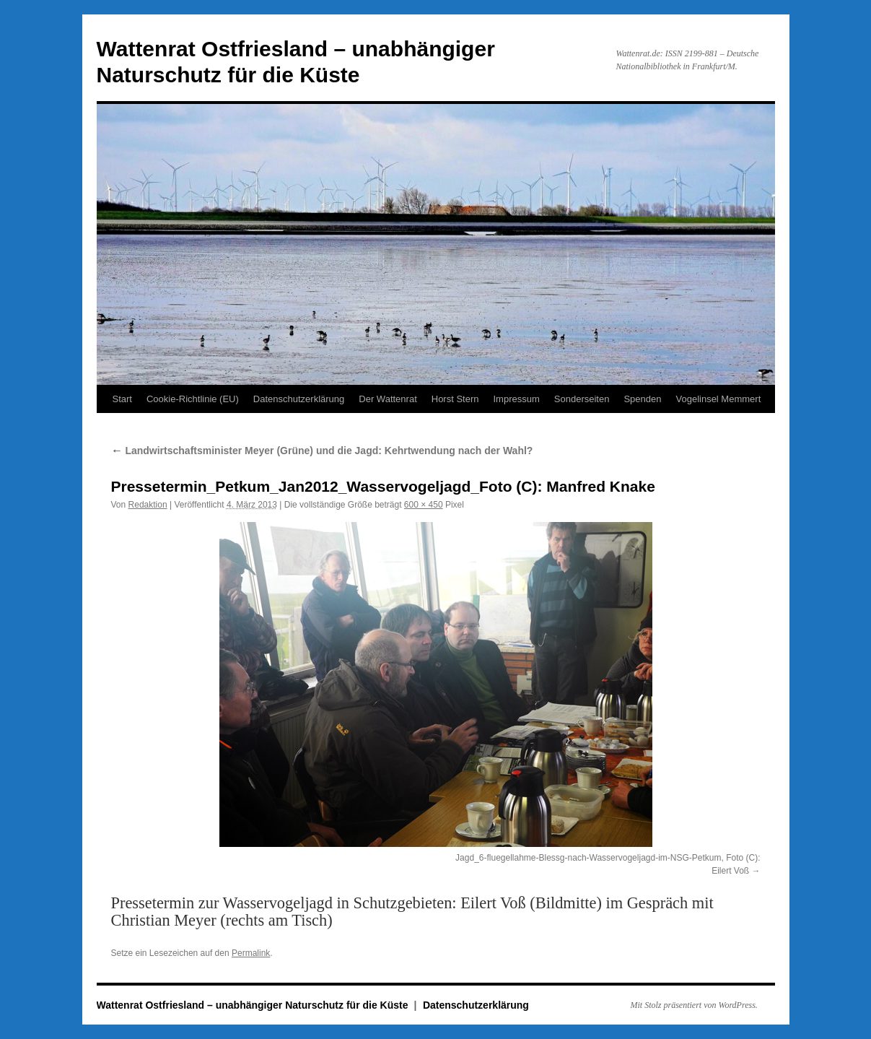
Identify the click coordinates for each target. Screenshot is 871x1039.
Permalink (251, 953)
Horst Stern (455, 399)
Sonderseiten (582, 399)
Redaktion (147, 505)
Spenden (642, 399)
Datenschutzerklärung (298, 399)
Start (122, 399)
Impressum (517, 399)
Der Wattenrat (387, 399)
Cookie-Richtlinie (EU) (192, 399)
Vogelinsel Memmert (718, 399)
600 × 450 (423, 505)
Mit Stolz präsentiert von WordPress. (694, 1005)
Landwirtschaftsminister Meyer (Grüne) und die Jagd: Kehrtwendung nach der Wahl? (322, 450)
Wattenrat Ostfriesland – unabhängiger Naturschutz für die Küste (254, 1005)
